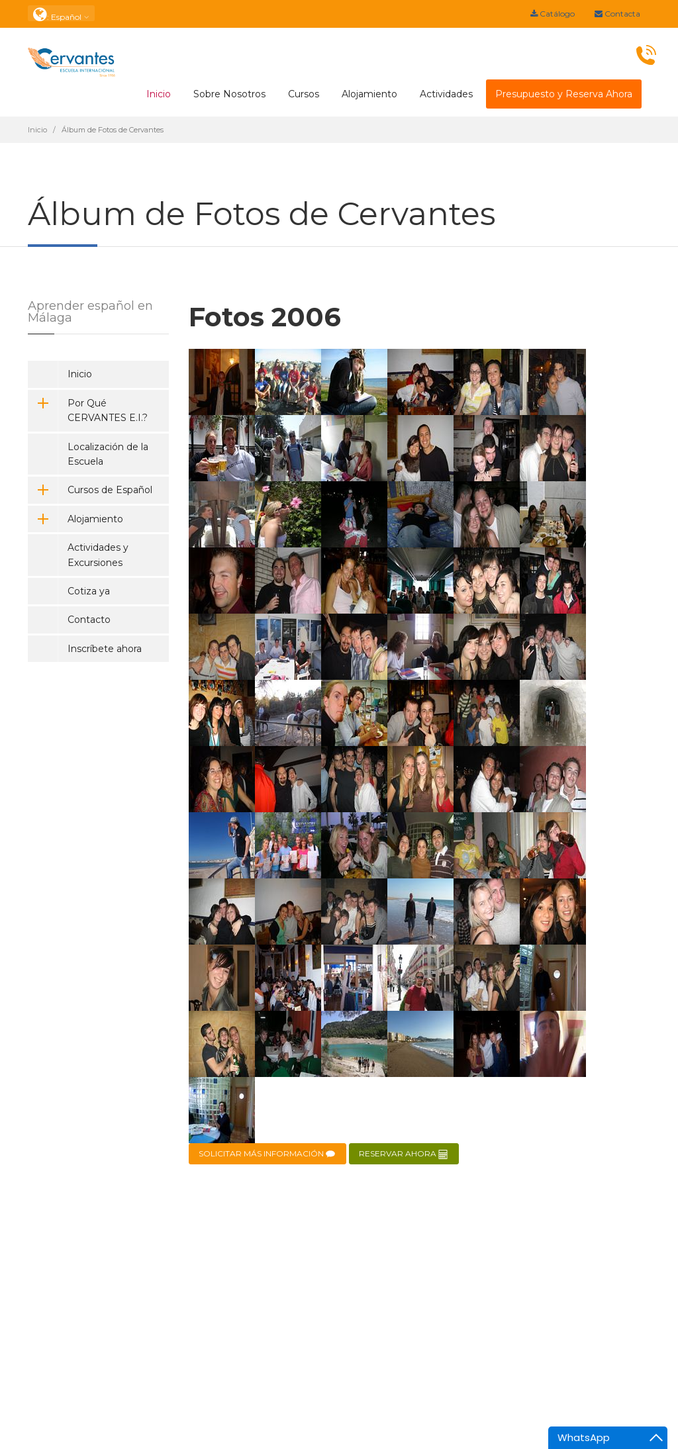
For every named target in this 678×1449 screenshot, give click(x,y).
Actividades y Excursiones (98, 554)
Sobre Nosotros (229, 94)
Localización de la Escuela (108, 454)
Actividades (446, 94)
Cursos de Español (90, 490)
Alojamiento (369, 94)
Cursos (303, 94)
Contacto (89, 620)
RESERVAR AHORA (404, 1154)
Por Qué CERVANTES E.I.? (88, 411)
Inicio (158, 94)
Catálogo (552, 14)
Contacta (617, 14)
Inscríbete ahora (105, 649)
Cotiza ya (89, 591)
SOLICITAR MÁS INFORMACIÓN (267, 1154)
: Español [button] (61, 13)
